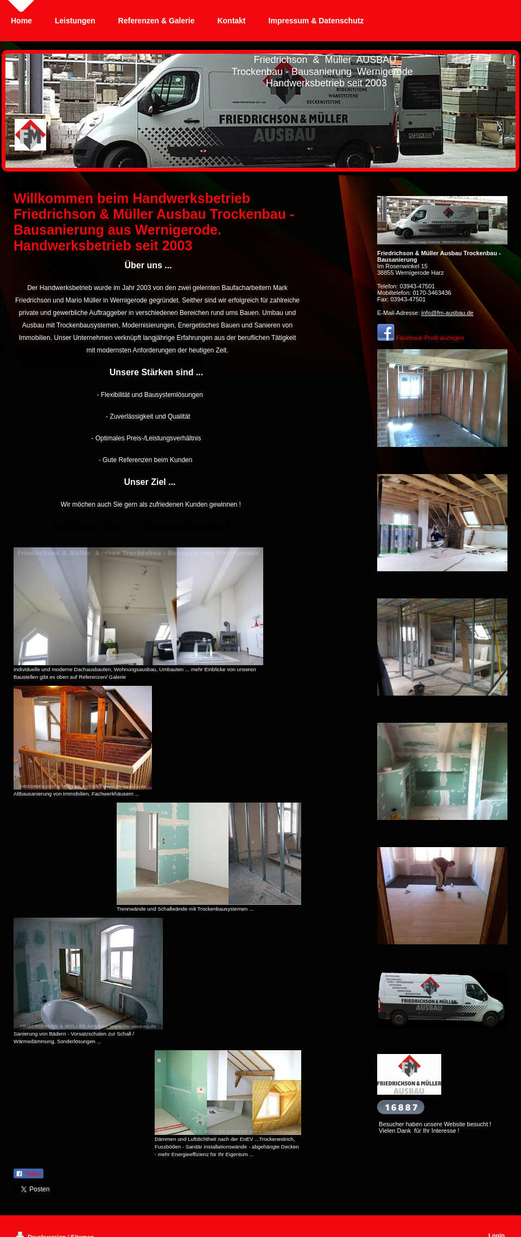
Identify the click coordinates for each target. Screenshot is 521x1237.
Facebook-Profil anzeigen (430, 338)
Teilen (28, 1174)
